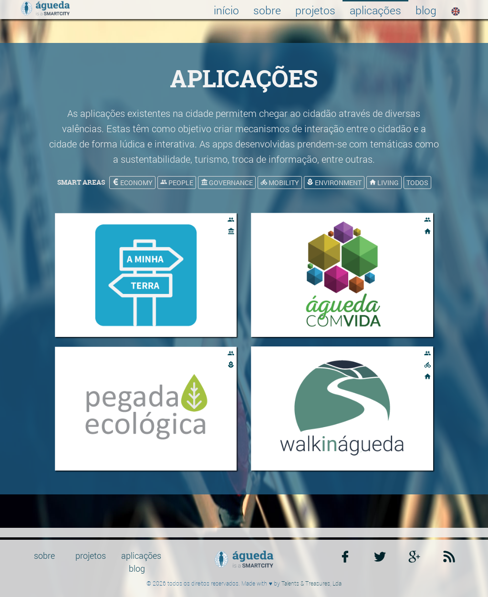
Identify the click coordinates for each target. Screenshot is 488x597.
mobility (279, 182)
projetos (315, 10)
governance (227, 182)
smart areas (81, 182)
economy (132, 182)
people (176, 182)
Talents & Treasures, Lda (311, 583)
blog (425, 10)
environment (334, 182)
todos (417, 182)
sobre (267, 10)
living (384, 182)
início (226, 10)
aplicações (375, 10)
